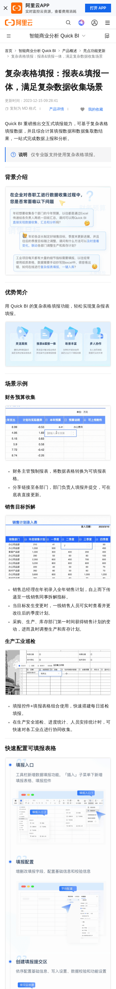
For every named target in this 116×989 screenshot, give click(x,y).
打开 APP (98, 8)
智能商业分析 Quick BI (37, 51)
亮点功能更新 (94, 51)
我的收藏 (95, 109)
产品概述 (69, 51)
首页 (8, 51)
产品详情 (56, 109)
